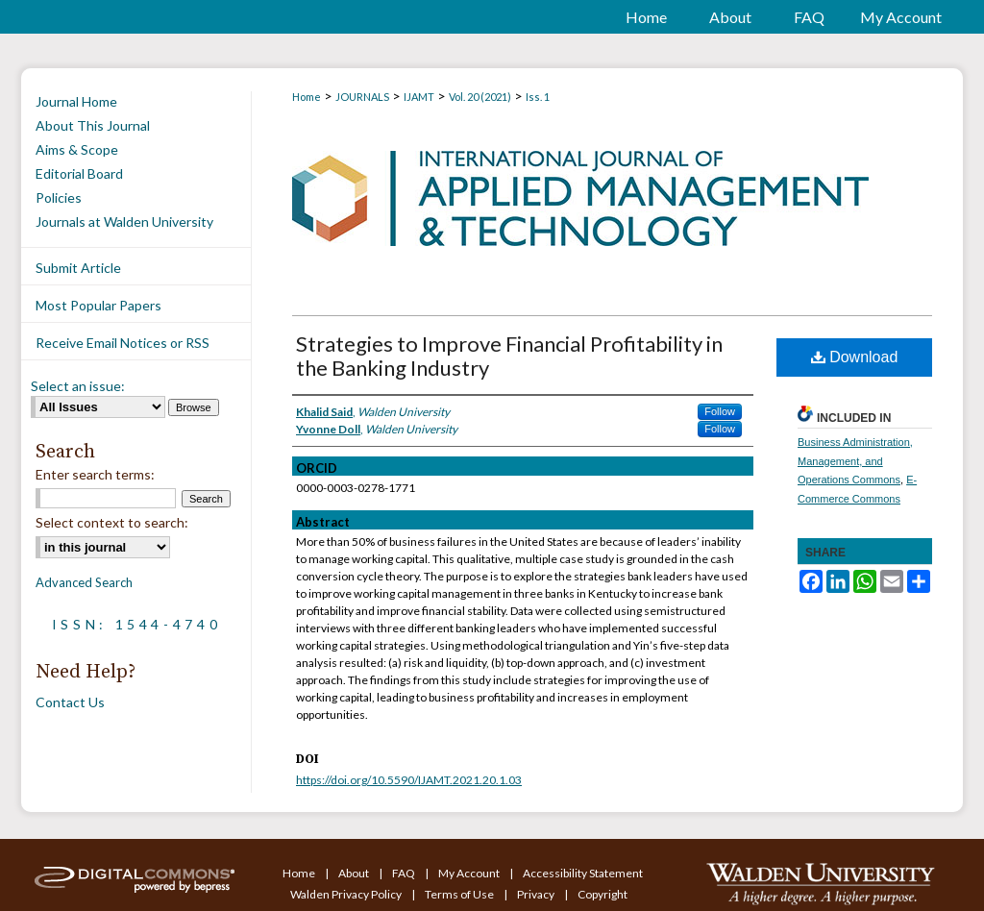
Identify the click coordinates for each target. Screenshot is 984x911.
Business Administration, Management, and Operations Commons (855, 461)
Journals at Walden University (124, 221)
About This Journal (93, 125)
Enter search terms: (95, 474)
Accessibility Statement (583, 873)
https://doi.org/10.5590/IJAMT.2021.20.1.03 (409, 780)
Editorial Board (79, 173)
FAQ (404, 873)
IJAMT (419, 96)
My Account (470, 873)
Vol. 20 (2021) (480, 96)
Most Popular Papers (98, 305)
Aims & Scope (77, 149)
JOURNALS (362, 96)
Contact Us (70, 702)
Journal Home (76, 101)
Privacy (536, 894)
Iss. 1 (538, 96)
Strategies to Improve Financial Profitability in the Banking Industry (509, 356)
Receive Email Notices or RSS (122, 342)
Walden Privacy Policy (347, 894)
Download (854, 357)
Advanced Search (84, 582)
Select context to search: (112, 522)
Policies (59, 197)
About (354, 873)
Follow (719, 411)
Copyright (602, 894)
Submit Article (78, 267)
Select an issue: (78, 386)
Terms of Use (460, 894)
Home (306, 96)
